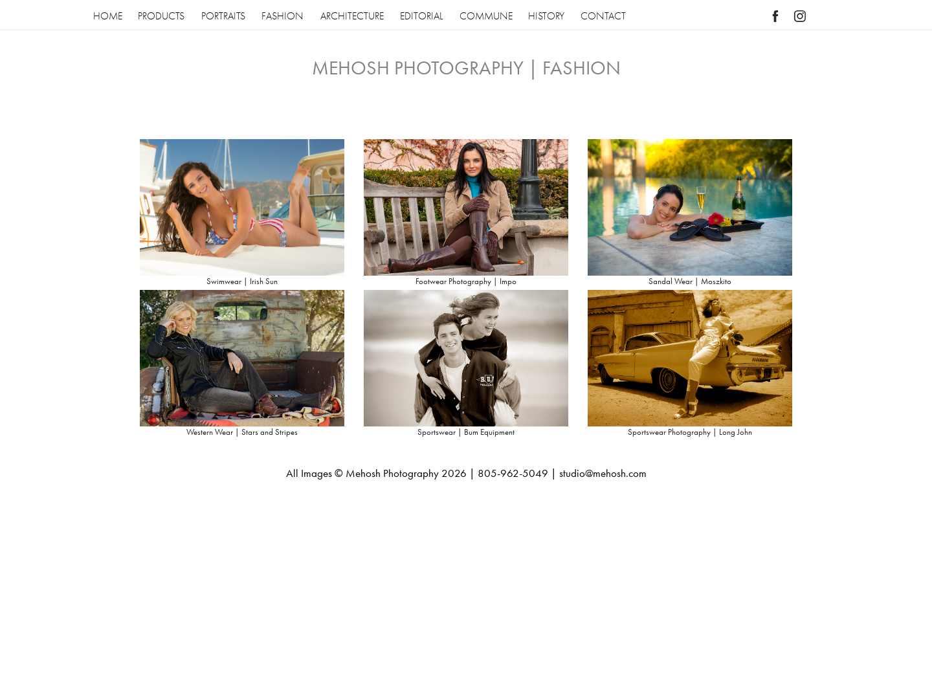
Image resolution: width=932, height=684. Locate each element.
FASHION (282, 16)
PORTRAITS (223, 16)
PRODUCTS (161, 16)
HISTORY (546, 16)
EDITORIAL (421, 16)
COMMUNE (486, 16)
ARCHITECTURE (352, 16)
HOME (107, 16)
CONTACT (603, 16)
